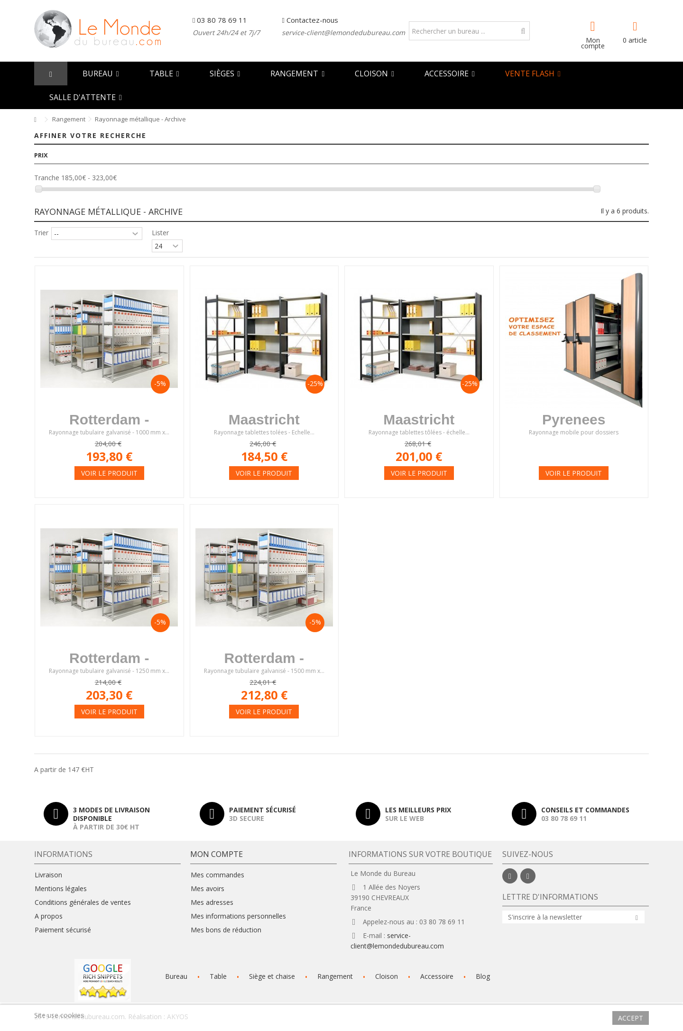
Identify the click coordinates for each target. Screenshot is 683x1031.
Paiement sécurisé (63, 930)
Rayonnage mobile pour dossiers (573, 432)
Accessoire (436, 976)
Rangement (335, 976)
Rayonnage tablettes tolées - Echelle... (264, 432)
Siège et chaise (272, 976)
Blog (483, 976)
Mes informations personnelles (238, 916)
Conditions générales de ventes (83, 902)
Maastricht (264, 419)
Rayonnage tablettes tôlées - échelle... (419, 432)
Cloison (386, 976)
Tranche (46, 178)
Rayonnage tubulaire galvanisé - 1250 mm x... (109, 671)
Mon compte (593, 42)
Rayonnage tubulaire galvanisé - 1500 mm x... (264, 671)
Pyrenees (573, 419)
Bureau (176, 976)
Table (218, 976)
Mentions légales (61, 888)
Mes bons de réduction (226, 930)
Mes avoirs (207, 888)
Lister (160, 232)
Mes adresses (212, 902)
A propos (49, 916)
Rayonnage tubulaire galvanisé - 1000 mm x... (109, 432)
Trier (41, 232)
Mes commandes (217, 875)
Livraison (48, 875)
